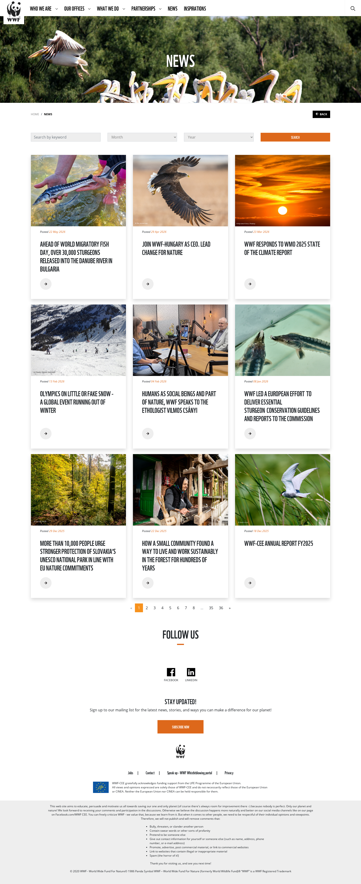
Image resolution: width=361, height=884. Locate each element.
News (172, 8)
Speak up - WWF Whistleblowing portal (190, 772)
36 (221, 607)
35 (211, 607)
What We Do (108, 8)
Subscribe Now (180, 727)
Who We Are (41, 8)
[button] (56, 8)
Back (323, 114)
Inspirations (195, 8)
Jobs (131, 772)
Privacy (229, 772)
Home (35, 114)
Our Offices (74, 8)
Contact (150, 772)
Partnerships (143, 8)
